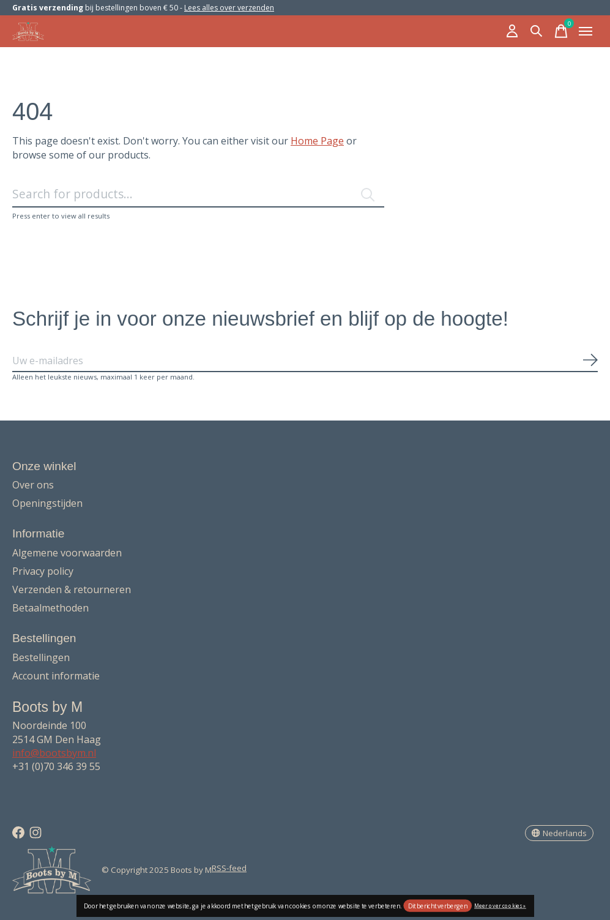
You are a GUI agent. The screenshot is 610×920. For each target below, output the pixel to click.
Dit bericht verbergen (437, 906)
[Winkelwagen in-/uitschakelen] (561, 31)
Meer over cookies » (500, 905)
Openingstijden (47, 503)
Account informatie (56, 676)
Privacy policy (42, 571)
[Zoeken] (198, 194)
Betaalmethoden (50, 608)
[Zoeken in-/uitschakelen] (536, 31)
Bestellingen (41, 657)
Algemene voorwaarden (67, 552)
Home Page (317, 141)
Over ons (33, 485)
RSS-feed (229, 867)
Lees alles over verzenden (229, 7)
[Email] (305, 361)
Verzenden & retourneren (71, 589)
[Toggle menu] (585, 31)
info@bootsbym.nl (54, 753)
